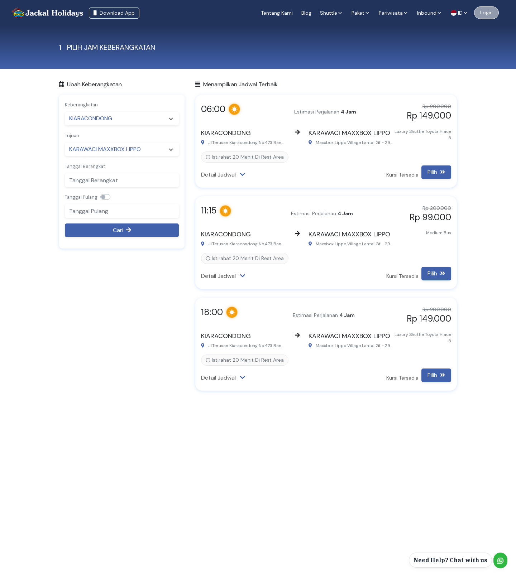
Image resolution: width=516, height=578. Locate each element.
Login (486, 12)
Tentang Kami (277, 13)
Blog (306, 13)
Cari (122, 230)
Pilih (436, 172)
